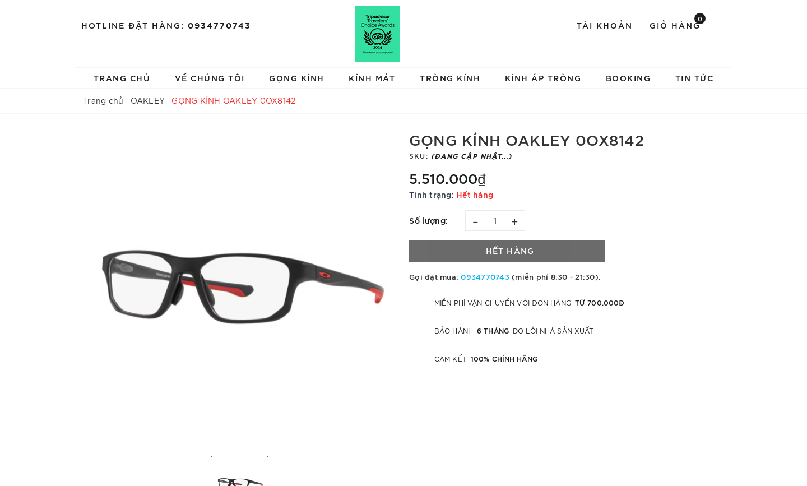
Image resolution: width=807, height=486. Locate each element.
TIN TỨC (694, 77)
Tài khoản (605, 25)
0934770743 (219, 25)
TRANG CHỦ (122, 77)
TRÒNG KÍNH (450, 77)
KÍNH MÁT (372, 77)
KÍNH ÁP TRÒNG (543, 77)
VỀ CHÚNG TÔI (210, 77)
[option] (239, 289)
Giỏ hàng (678, 24)
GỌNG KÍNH (296, 77)
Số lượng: (428, 220)
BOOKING (628, 77)
